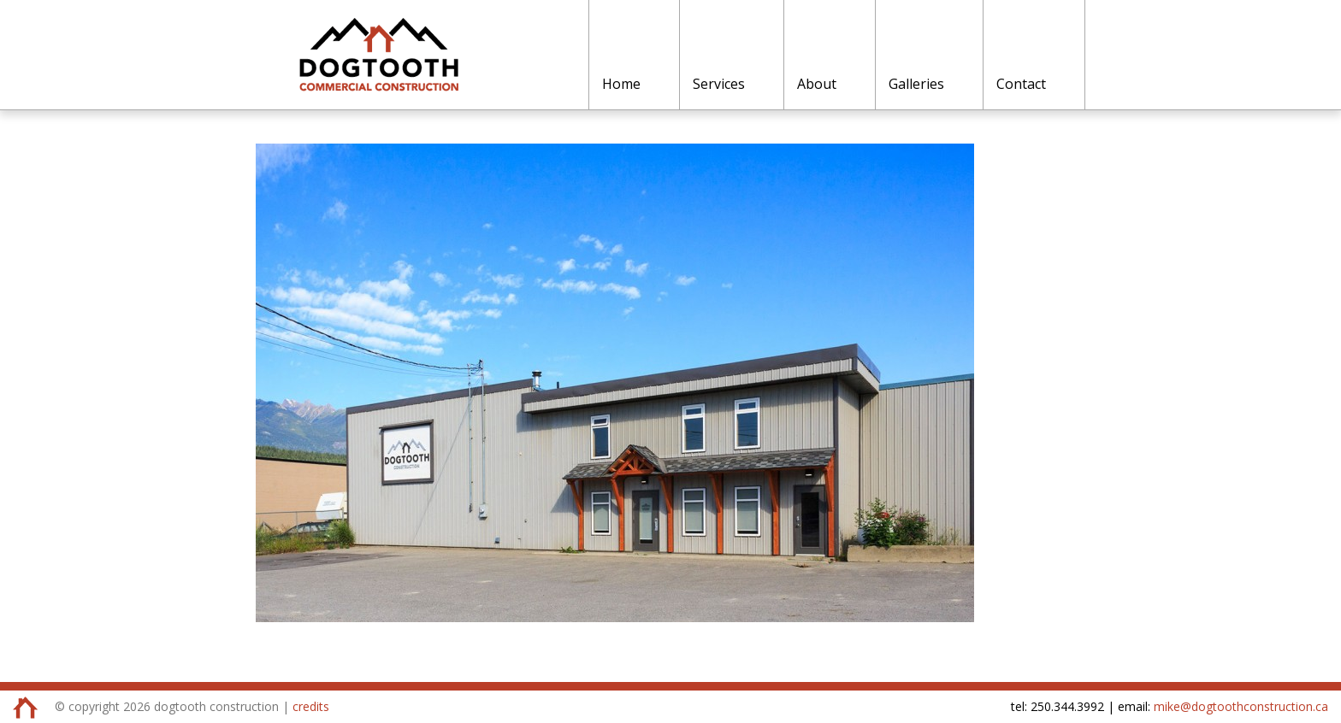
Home (621, 83)
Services (719, 83)
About (816, 83)
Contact (1021, 83)
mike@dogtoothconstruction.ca (1241, 706)
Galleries (916, 83)
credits (310, 706)
